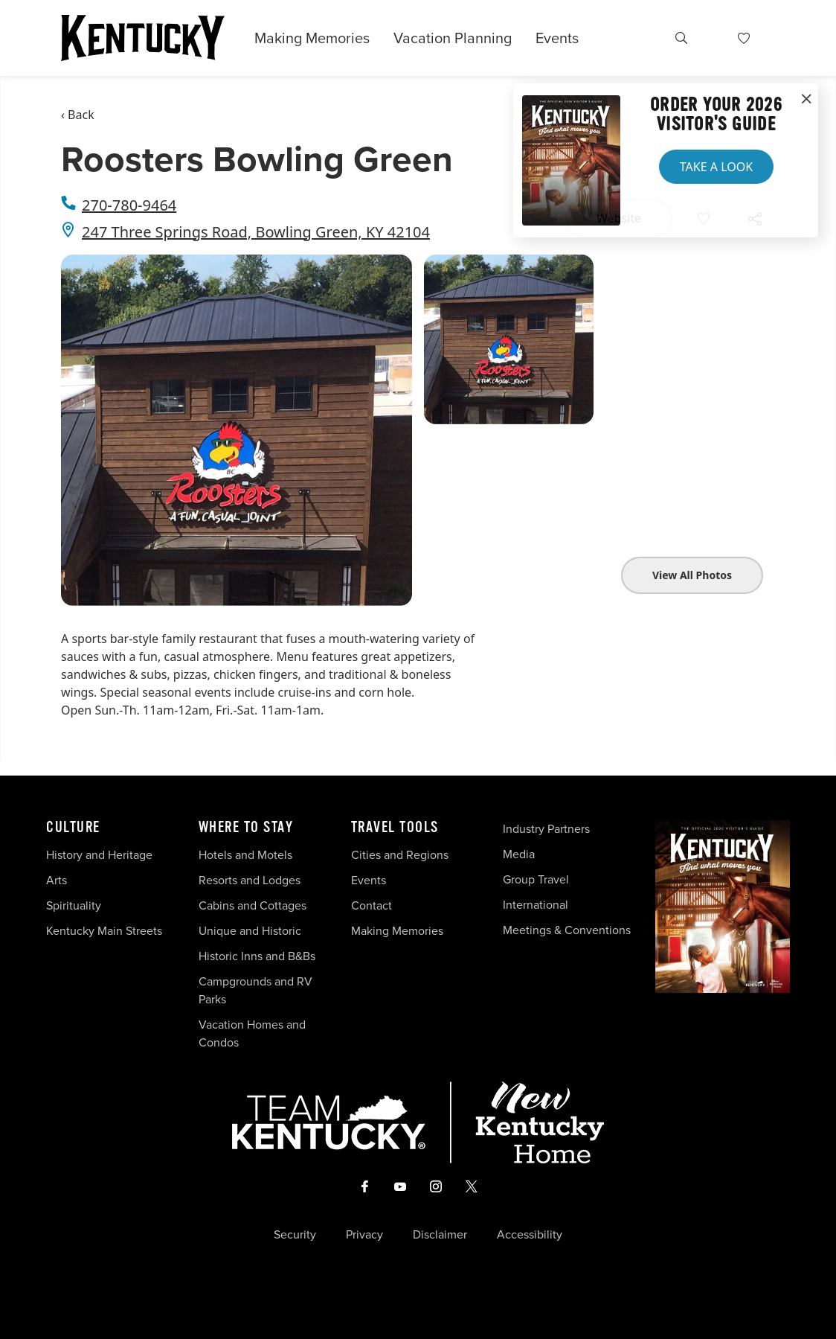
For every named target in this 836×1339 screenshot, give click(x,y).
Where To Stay (246, 827)
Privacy (364, 1235)
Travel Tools (395, 827)
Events (557, 38)
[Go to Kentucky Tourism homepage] (143, 38)
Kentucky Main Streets (104, 930)
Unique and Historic (250, 930)
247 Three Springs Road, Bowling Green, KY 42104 (256, 232)
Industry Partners (546, 828)
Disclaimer (440, 1235)
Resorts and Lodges (249, 880)
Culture (73, 827)
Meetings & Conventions (567, 930)
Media (519, 854)
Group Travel (536, 879)
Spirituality (75, 905)
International (535, 904)
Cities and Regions (399, 854)
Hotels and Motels (245, 854)
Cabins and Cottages (252, 905)
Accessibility (529, 1235)
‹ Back (77, 114)
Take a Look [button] (716, 167)
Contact (371, 905)
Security (295, 1235)
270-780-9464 (129, 205)
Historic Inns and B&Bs (257, 956)
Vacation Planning (452, 38)
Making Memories (312, 38)
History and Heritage (100, 854)
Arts (56, 880)
